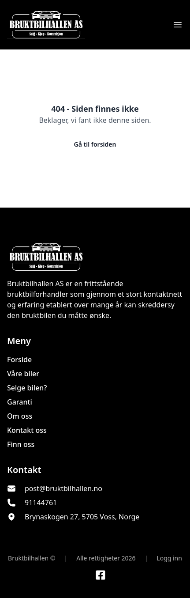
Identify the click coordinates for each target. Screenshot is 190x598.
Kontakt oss (27, 430)
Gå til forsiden (95, 144)
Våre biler (23, 373)
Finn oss (20, 444)
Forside (19, 359)
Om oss (19, 416)
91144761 (41, 502)
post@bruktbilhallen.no (63, 488)
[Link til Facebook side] (100, 575)
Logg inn (169, 558)
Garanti (19, 402)
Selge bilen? (27, 388)
